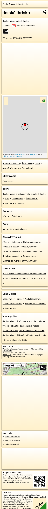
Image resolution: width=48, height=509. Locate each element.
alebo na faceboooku (12, 440)
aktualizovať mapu (16, 349)
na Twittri (26, 477)
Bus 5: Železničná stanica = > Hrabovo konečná (24, 274)
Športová (7, 299)
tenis (7, 199)
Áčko (5, 216)
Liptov (37, 163)
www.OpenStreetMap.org (32, 495)
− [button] (6, 103)
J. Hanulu (9, 25)
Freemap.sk (33, 154)
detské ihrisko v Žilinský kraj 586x (18, 335)
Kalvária (32, 261)
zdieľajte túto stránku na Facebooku (17, 476)
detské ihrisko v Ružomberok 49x (18, 321)
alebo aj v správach (12, 444)
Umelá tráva (17, 199)
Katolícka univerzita (11, 251)
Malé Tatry (21, 261)
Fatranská (9, 308)
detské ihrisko (22, 4)
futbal (19, 203)
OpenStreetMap (20, 154)
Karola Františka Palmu (35, 304)
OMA (11, 4)
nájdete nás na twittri (12, 437)
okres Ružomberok (11, 168)
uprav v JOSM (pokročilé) (33, 349)
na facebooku (20, 475)
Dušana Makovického (12, 304)
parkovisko (7, 229)
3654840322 (7, 351)
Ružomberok (27, 168)
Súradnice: (7, 38)
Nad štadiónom (32, 299)
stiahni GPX (7, 355)
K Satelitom (15, 216)
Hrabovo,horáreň (28, 247)
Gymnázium (28, 256)
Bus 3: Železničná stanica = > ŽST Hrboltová (25, 278)
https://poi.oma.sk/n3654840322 (13, 156)
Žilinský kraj (27, 163)
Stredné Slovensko (11, 163)
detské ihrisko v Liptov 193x (31, 331)
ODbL (31, 497)
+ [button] (6, 99)
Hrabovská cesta (30, 242)
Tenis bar (7, 181)
